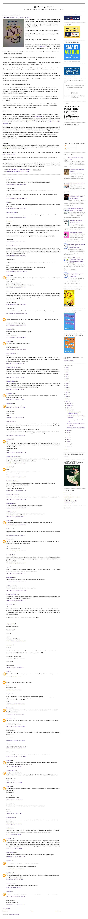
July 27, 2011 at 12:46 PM (14, 848)
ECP (7, 291)
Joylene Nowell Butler (11, 594)
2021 (67, 374)
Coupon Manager (38, 116)
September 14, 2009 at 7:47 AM (16, 287)
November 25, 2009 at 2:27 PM (16, 600)
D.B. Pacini (9, 645)
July (68, 432)
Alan (7, 202)
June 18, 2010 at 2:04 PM (14, 676)
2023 (67, 369)
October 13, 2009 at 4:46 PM (15, 377)
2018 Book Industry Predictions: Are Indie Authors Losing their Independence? (76, 274)
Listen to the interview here (9, 154)
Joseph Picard (9, 554)
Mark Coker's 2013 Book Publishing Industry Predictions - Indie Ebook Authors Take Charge (76, 246)
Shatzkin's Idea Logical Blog (70, 500)
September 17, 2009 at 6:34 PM (16, 337)
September (69, 410)
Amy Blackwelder (10, 770)
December (69, 403)
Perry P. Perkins (10, 624)
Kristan (8, 671)
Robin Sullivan (9, 503)
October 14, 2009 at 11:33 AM (15, 407)
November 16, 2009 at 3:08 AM (16, 490)
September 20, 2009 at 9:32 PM (16, 349)
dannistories (9, 329)
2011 (67, 396)
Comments (68, 149)
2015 (67, 387)
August (68, 430)
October (69, 407)
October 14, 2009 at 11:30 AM (15, 399)
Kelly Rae (8, 693)
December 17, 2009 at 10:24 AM (16, 641)
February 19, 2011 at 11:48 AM (16, 747)
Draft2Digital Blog (68, 493)
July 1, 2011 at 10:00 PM (13, 834)
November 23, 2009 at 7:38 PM (16, 563)
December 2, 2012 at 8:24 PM (15, 896)
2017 (67, 383)
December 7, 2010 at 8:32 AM (15, 726)
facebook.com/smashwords (70, 75)
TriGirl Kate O (9, 604)
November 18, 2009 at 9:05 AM (16, 524)
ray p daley (8, 860)
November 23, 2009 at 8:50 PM (16, 573)
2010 (67, 399)
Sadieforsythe (9, 883)
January (69, 446)
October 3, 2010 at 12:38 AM (15, 703)
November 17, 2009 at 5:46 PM (16, 516)
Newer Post (5, 911)
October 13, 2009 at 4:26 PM (15, 363)
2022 (67, 372)
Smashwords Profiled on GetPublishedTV (76, 427)
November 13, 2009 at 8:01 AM (16, 452)
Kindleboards (43, 46)
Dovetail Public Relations (12, 245)
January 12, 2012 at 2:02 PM (15, 869)
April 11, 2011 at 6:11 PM (14, 782)
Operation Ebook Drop (22, 171)
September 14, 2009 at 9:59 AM (16, 304)
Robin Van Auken (10, 421)
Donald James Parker (11, 480)
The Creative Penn (68, 495)
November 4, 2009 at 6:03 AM (15, 435)
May (68, 437)
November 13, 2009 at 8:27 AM (16, 463)
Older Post (58, 911)
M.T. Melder (9, 838)
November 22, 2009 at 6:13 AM (16, 551)
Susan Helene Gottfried (11, 212)
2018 (67, 381)
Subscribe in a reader (68, 360)
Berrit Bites (9, 872)
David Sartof (9, 528)
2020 (67, 376)
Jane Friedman (67, 499)
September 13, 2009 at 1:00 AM (16, 241)
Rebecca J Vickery (10, 353)
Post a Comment (6, 908)
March (68, 441)
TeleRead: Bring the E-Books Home (72, 497)
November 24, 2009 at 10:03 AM (16, 590)
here (26, 148)
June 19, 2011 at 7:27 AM (14, 824)
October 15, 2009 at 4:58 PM (15, 417)
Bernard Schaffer (10, 852)
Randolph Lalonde (10, 317)
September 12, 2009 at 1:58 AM (16, 208)
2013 (67, 392)
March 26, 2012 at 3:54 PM (14, 879)
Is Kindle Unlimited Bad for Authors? (76, 183)
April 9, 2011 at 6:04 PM (13, 766)
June (68, 435)
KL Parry (8, 828)
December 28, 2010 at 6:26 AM (16, 740)
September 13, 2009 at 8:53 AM (16, 255)
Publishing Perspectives (69, 502)
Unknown (8, 275)
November (69, 405)
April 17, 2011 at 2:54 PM (14, 813)
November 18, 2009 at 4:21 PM (16, 535)
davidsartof (8, 439)
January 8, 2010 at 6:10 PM (15, 667)
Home (31, 911)
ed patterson (11, 171)
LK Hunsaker (9, 393)
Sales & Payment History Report (28, 120)
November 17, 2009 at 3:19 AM (16, 507)
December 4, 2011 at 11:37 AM (15, 856)
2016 (67, 385)
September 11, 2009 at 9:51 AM (16, 184)
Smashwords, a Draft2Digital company (51, 9)
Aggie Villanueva (10, 511)
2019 (67, 378)
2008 (67, 449)
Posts (66, 146)
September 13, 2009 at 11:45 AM (16, 271)
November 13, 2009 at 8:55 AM (16, 477)
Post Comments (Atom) (14, 914)
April (68, 439)
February (69, 443)
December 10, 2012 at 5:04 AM (16, 904)
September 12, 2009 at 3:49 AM (16, 217)
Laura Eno (8, 179)
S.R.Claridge (9, 718)
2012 (67, 394)
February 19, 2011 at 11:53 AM (16, 756)
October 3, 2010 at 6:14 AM (15, 714)
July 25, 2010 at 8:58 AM (14, 690)
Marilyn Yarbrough (10, 817)
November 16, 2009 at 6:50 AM (16, 499)
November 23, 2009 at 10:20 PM (16, 582)
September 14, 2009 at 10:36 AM (16, 313)
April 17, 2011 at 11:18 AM (14, 799)
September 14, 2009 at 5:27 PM (16, 325)
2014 (67, 390)
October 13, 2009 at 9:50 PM (15, 389)
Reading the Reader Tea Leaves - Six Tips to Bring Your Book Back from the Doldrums (76, 196)
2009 (67, 401)
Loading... (66, 456)
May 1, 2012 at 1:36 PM (13, 887)
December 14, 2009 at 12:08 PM (16, 620)
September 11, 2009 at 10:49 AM (16, 198)
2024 (67, 367)
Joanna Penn (9, 221)
